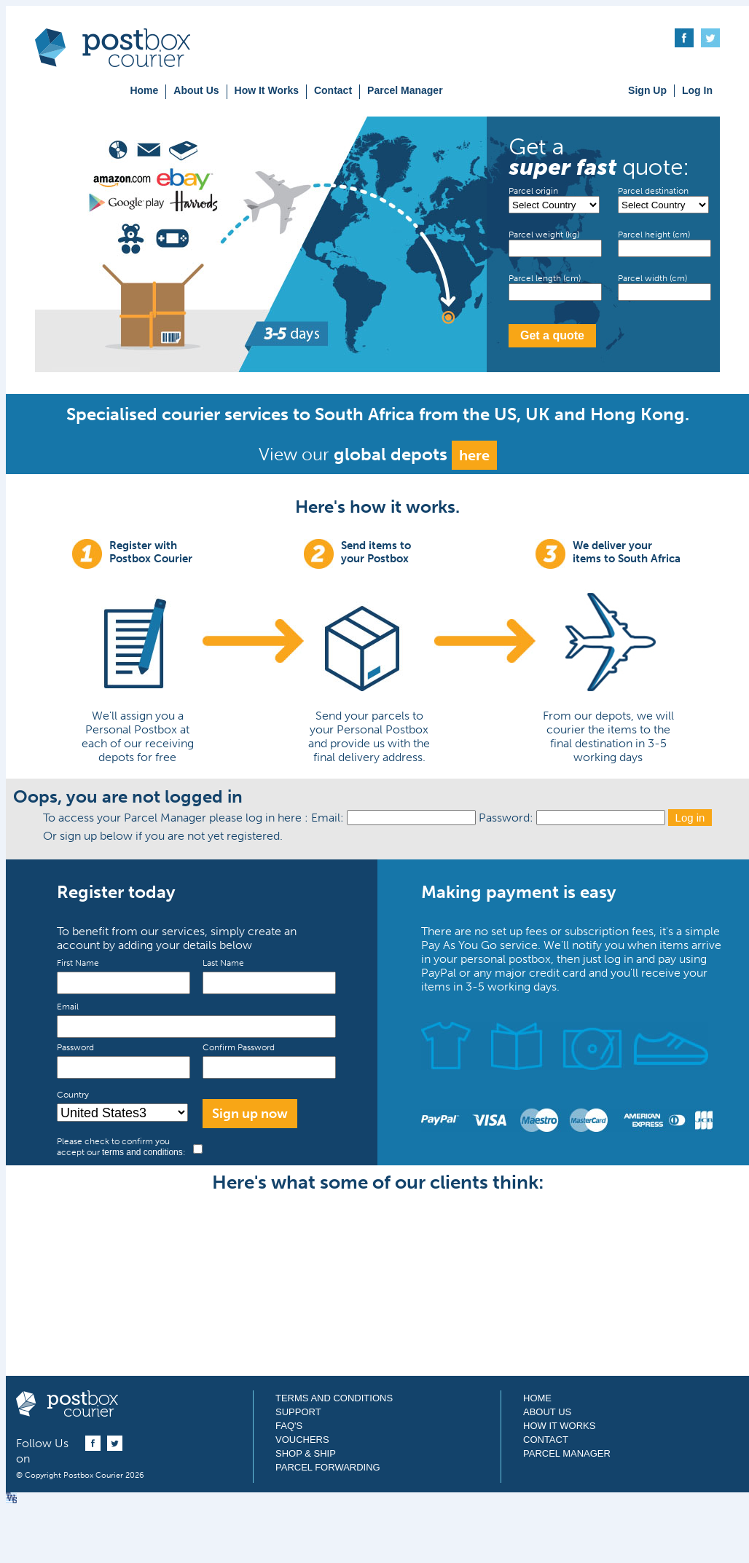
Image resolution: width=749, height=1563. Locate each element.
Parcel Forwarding (327, 1467)
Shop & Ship (305, 1453)
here (474, 455)
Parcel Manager (405, 90)
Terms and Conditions (334, 1398)
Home (144, 90)
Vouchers (302, 1439)
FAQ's (288, 1425)
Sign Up (647, 90)
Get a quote (552, 335)
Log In (697, 90)
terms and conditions (142, 1152)
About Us (196, 90)
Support (298, 1411)
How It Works (267, 90)
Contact (333, 90)
